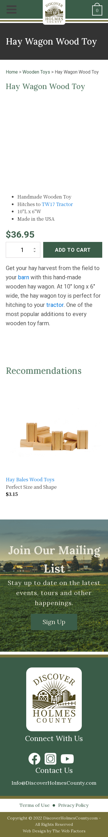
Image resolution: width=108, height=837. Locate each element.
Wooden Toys (36, 72)
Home (12, 72)
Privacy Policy (73, 805)
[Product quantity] (23, 250)
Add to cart (73, 250)
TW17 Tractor (57, 204)
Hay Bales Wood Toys (30, 479)
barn (23, 277)
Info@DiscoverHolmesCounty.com (54, 783)
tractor (55, 304)
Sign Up (54, 622)
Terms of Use (35, 805)
